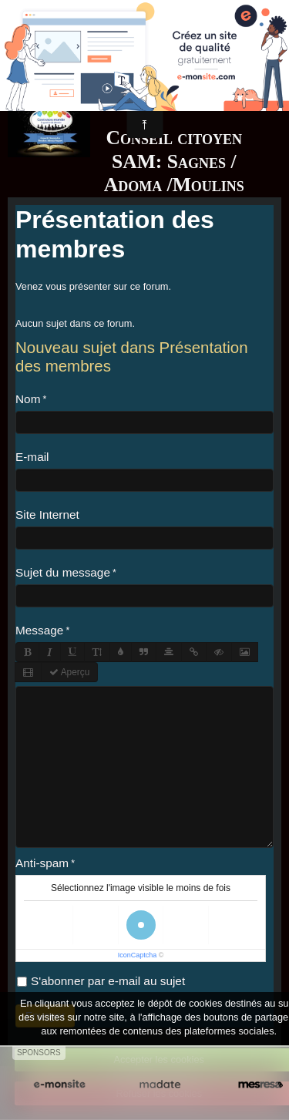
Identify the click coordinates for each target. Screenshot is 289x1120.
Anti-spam (42, 862)
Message (39, 630)
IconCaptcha (137, 955)
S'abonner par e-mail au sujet (101, 980)
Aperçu (69, 672)
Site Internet (47, 514)
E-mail (32, 456)
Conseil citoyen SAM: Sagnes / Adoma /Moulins (174, 161)
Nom (27, 398)
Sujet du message (62, 572)
